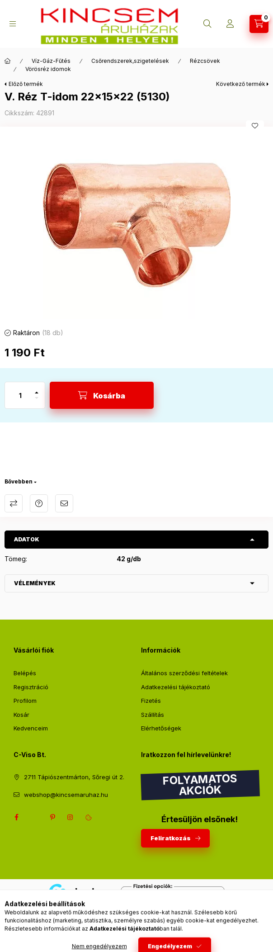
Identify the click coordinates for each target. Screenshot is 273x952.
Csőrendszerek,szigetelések (130, 60)
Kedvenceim (31, 728)
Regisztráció (31, 687)
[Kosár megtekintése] (258, 24)
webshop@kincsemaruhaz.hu (66, 794)
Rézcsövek (205, 60)
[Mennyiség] (20, 395)
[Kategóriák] (13, 23)
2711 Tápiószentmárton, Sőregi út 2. (74, 777)
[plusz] (36, 388)
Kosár (21, 714)
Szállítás (152, 714)
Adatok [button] (26, 539)
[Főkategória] (8, 61)
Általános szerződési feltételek (184, 673)
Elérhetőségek (161, 728)
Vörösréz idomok (48, 69)
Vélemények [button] (35, 583)
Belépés (25, 673)
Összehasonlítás (14, 503)
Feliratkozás (171, 838)
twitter (34, 817)
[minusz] (36, 401)
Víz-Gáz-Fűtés (51, 60)
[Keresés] (207, 24)
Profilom (25, 700)
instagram (70, 817)
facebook (16, 817)
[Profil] (230, 24)
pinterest (52, 817)
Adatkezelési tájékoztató (175, 687)
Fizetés (151, 700)
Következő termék (240, 84)
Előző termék (26, 84)
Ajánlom (64, 503)
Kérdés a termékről (39, 503)
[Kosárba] (102, 395)
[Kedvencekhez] (255, 125)
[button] (136, 225)
